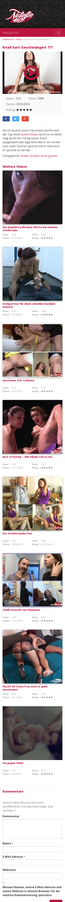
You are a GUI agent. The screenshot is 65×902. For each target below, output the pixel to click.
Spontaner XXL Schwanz (18, 380)
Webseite (9, 870)
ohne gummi (49, 156)
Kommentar (11, 816)
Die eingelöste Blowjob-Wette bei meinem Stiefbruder (30, 229)
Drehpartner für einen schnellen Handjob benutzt (29, 305)
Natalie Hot (8, 39)
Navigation (11, 32)
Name (7, 843)
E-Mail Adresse (13, 857)
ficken (34, 134)
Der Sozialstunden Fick (17, 533)
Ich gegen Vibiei (13, 763)
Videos (19, 39)
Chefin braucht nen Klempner (21, 610)
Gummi (25, 134)
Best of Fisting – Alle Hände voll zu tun (27, 457)
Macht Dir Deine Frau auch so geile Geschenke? (25, 688)
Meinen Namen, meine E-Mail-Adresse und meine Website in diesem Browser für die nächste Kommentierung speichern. (32, 891)
